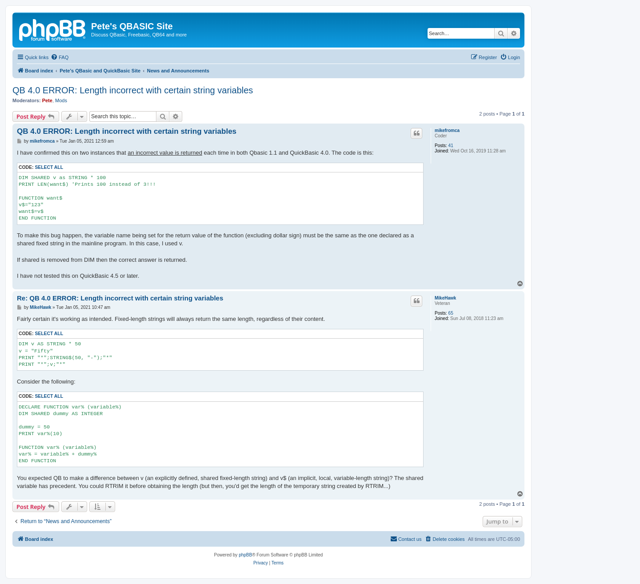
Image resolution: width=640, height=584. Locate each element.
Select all (49, 167)
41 (450, 145)
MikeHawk (445, 298)
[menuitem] (59, 57)
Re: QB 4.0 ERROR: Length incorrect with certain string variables (120, 298)
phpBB (245, 554)
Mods (61, 100)
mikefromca (447, 130)
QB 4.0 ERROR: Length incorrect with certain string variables (132, 90)
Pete (47, 100)
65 (450, 313)
